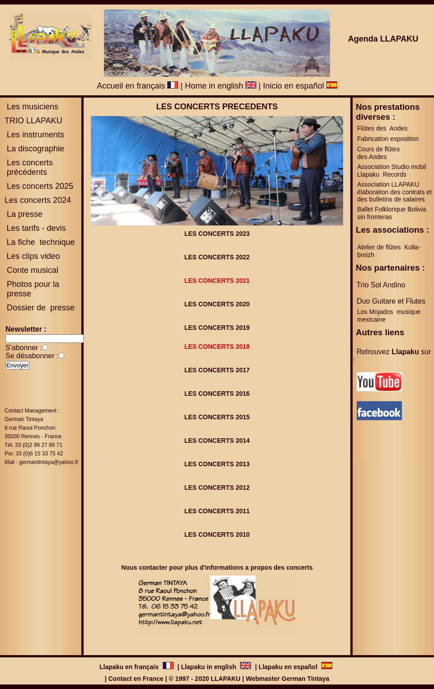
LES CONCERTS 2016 (217, 393)
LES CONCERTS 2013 (217, 464)
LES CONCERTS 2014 (217, 440)
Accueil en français (137, 85)
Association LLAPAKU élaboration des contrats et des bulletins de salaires (394, 192)
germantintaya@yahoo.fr (49, 462)
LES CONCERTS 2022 (217, 257)
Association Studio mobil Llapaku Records (391, 170)
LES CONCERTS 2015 (217, 417)
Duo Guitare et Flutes (391, 301)
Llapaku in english (209, 666)
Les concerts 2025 (40, 186)
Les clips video (33, 256)
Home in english (220, 85)
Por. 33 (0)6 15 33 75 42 (34, 453)
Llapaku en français (129, 666)
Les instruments (34, 134)
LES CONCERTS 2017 (217, 370)
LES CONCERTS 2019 (217, 327)
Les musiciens (31, 106)
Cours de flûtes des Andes (379, 152)
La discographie (34, 148)
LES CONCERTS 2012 (217, 487)
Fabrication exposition (388, 138)
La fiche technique (40, 242)
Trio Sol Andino (381, 285)
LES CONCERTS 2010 (217, 534)
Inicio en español (300, 85)
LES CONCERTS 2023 (217, 233)
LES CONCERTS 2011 (217, 511)
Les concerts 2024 (38, 200)
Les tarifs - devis (36, 228)
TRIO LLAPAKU (33, 120)
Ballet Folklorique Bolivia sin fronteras (391, 213)
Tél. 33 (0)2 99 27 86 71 (33, 445)
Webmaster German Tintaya (288, 678)
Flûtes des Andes (383, 128)
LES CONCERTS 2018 (217, 346)
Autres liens (380, 332)
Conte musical (32, 270)
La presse (23, 214)
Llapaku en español (288, 666)
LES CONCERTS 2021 (217, 280)
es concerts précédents (29, 167)
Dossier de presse (40, 307)
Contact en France (135, 678)
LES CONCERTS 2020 (217, 304)
